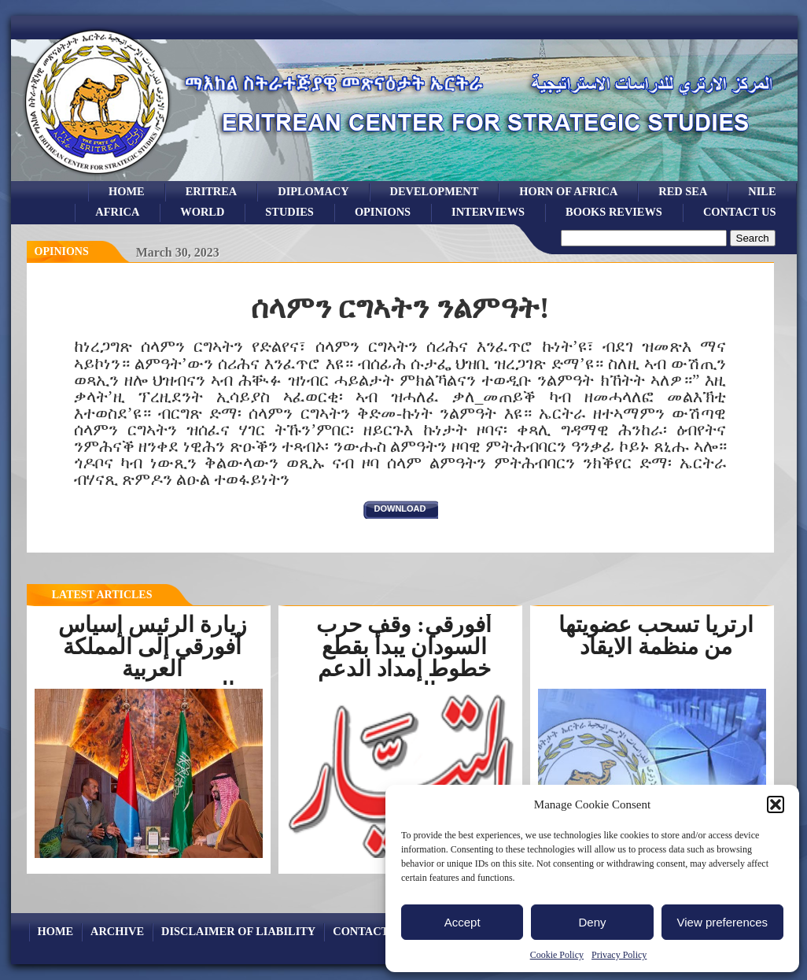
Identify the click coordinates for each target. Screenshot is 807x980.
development (434, 191)
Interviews (488, 211)
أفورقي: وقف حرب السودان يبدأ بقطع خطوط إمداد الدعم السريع (403, 657)
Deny (592, 922)
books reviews (614, 211)
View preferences (722, 922)
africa (117, 211)
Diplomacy (313, 191)
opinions (383, 211)
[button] (775, 804)
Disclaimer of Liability (238, 931)
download (400, 508)
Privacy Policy (619, 954)
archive (117, 931)
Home (127, 191)
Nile (762, 191)
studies (289, 211)
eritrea (212, 191)
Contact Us (739, 211)
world (202, 211)
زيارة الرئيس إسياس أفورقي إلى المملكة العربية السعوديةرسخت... (152, 657)
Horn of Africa (568, 191)
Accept (462, 922)
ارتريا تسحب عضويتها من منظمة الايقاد (656, 635)
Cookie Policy (557, 954)
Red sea (682, 191)
